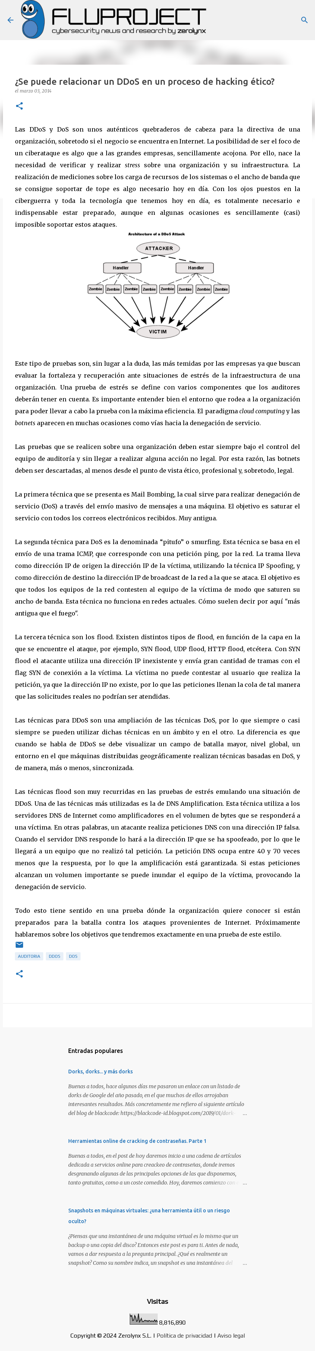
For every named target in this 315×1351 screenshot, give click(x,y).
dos (73, 956)
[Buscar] (304, 20)
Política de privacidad (184, 1335)
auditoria (29, 956)
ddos (54, 956)
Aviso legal (231, 1335)
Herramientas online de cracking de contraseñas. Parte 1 (137, 1141)
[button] (19, 106)
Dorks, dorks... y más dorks (100, 1071)
